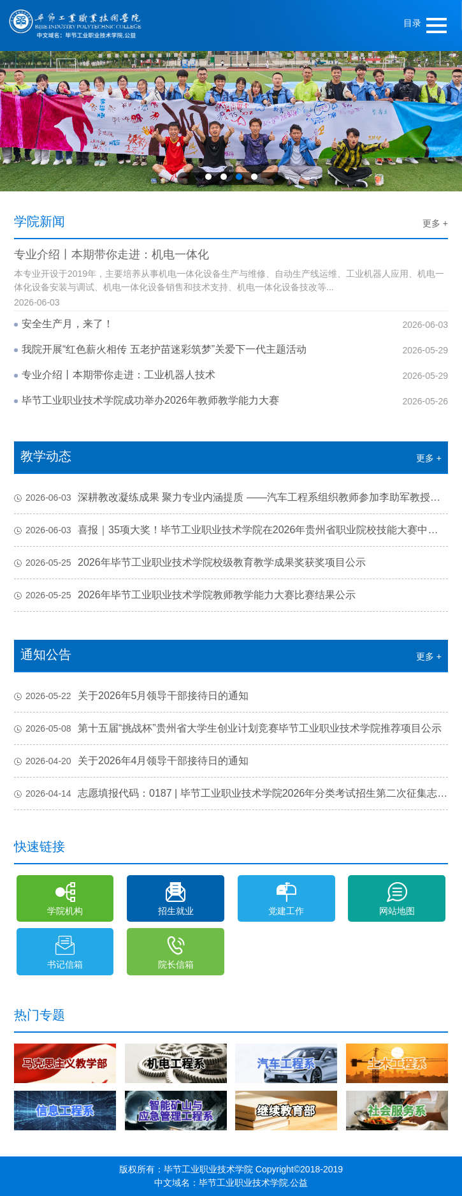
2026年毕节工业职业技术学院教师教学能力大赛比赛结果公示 (185, 595)
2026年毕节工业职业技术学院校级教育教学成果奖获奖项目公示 (190, 563)
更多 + (435, 223)
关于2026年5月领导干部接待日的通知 (131, 696)
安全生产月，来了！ (67, 323)
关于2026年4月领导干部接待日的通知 (131, 761)
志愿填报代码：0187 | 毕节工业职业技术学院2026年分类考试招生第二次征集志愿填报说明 (231, 793)
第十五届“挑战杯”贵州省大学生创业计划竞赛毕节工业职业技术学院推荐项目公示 (228, 728)
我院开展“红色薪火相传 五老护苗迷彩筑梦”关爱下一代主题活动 (164, 349)
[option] (231, 121)
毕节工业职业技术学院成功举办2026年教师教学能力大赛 (150, 400)
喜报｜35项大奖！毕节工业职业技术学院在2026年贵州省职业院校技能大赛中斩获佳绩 (231, 530)
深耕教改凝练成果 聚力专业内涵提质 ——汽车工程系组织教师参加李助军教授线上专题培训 (231, 497)
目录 (412, 23)
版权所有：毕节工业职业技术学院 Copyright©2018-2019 (231, 1169)
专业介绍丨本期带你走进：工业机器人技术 (118, 374)
